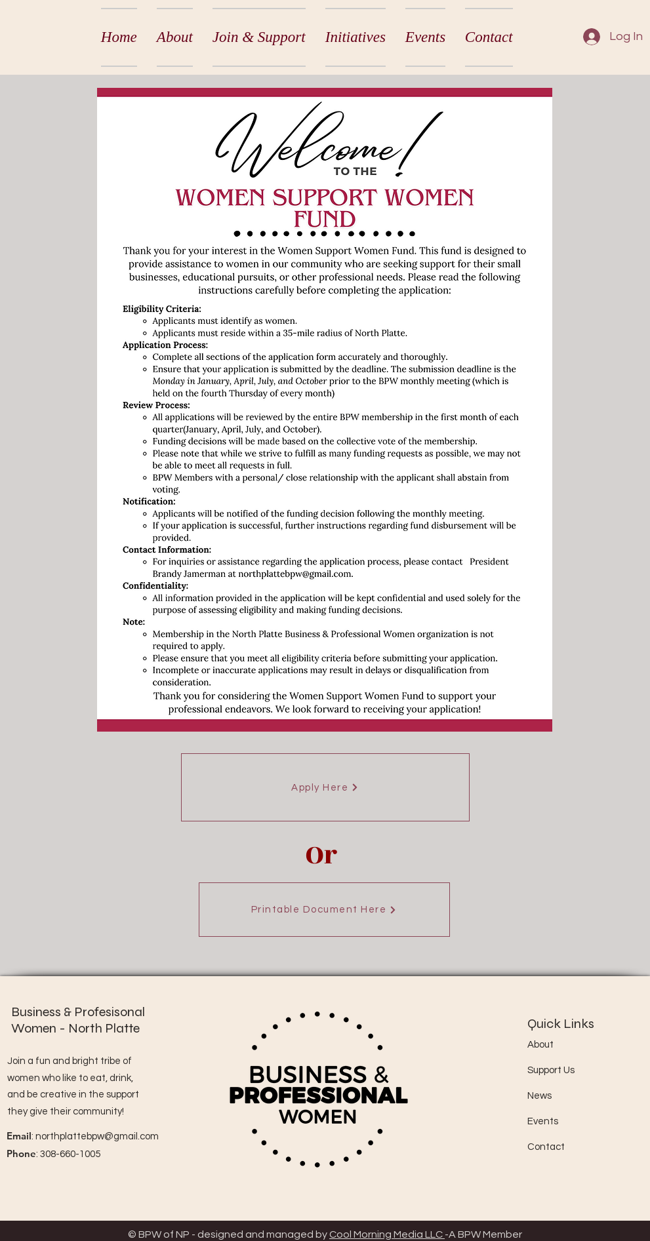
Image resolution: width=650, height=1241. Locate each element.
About (540, 1045)
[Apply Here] (325, 787)
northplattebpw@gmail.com (97, 1136)
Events (542, 1121)
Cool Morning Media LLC (387, 1234)
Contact (546, 1147)
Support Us (551, 1070)
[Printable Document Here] (324, 909)
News (539, 1096)
